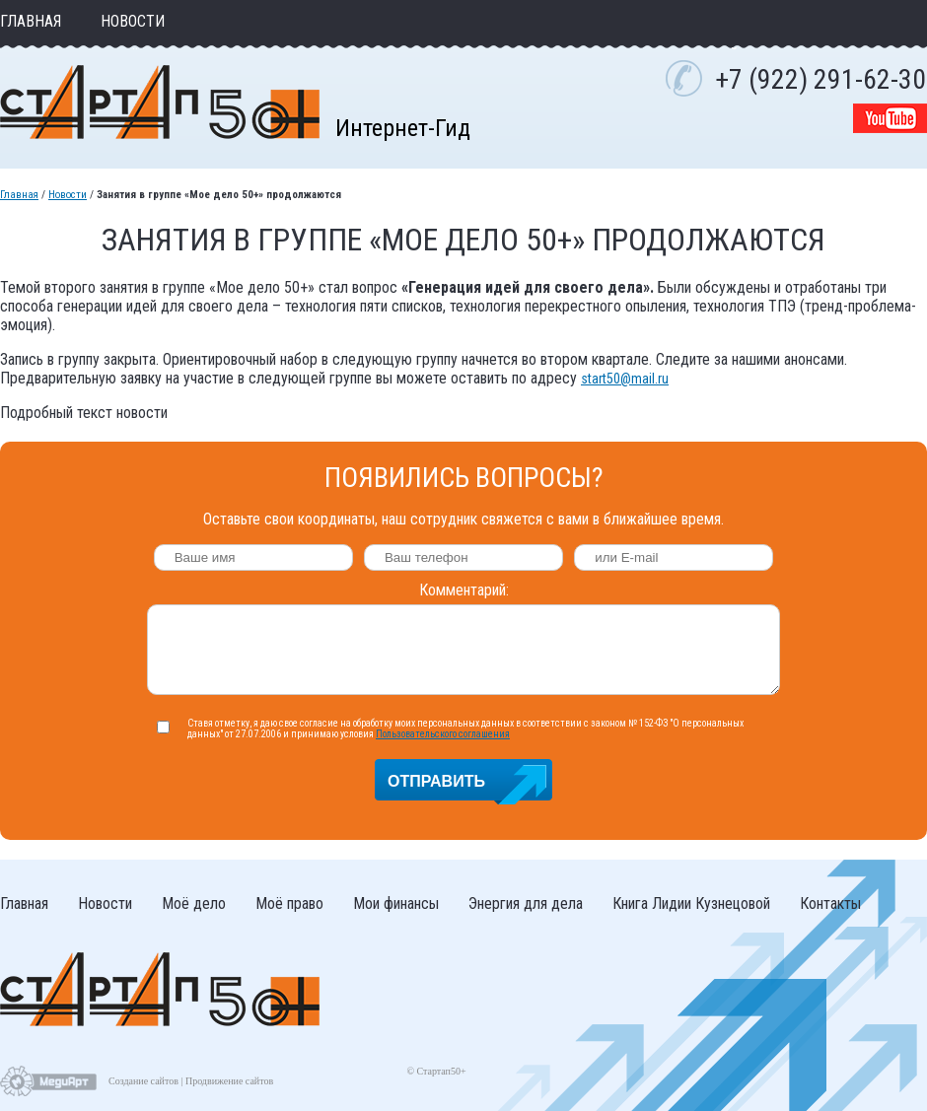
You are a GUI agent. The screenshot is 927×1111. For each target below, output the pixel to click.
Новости (133, 21)
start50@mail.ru (625, 378)
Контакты (830, 903)
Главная (30, 21)
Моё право (289, 903)
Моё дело (194, 903)
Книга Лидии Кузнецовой (691, 903)
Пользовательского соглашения (443, 734)
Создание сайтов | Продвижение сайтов (190, 1081)
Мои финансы (396, 903)
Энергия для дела (525, 903)
